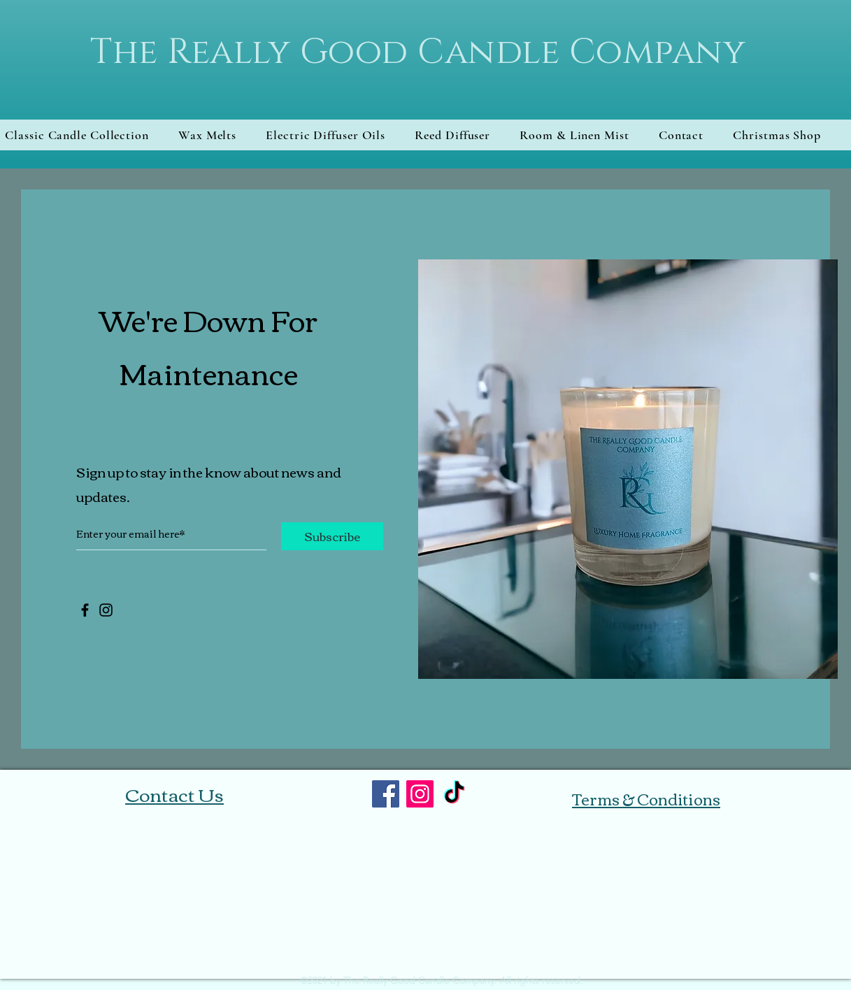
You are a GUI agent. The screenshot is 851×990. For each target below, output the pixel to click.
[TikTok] (454, 794)
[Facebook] (85, 610)
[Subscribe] (332, 536)
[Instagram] (106, 610)
